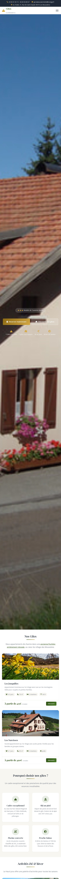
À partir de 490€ (13, 760)
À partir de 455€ (13, 703)
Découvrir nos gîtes (44, 322)
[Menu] (57, 10)
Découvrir (51, 704)
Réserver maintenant (16, 322)
